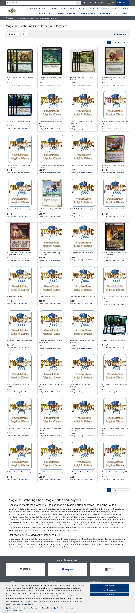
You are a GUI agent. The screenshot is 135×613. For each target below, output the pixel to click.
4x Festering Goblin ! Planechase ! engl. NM (19, 210)
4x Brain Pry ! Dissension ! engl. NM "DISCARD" (81, 122)
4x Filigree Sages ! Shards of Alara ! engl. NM (51, 122)
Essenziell (12, 608)
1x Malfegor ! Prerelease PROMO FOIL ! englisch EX (114, 166)
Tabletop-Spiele (103, 13)
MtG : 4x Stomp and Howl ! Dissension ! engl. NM (50, 429)
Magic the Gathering (110, 8)
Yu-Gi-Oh (116, 13)
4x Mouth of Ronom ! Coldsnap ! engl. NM (114, 472)
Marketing (34, 608)
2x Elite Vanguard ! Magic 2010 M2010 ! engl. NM (50, 210)
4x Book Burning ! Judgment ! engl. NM (81, 165)
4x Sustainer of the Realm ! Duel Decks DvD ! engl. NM (50, 341)
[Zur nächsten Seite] (124, 42)
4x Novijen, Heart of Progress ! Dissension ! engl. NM (115, 429)
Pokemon (125, 8)
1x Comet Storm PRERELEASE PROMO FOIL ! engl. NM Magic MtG (19, 254)
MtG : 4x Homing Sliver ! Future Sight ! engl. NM (18, 385)
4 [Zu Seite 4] (118, 42)
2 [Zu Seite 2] (112, 42)
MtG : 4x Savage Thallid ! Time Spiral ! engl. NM (20, 78)
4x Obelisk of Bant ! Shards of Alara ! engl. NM (51, 473)
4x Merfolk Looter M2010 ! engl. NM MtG (114, 340)
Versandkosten (25, 85)
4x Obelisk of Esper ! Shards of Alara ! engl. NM (115, 122)
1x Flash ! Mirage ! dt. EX (14, 296)
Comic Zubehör (95, 8)
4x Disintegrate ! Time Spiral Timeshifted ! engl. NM (82, 473)
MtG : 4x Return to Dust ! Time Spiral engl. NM (114, 385)
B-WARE (125, 13)
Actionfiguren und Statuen (38, 8)
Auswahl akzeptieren (109, 590)
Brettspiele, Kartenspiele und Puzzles (73, 8)
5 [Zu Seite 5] (121, 42)
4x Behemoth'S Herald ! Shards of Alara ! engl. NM (82, 341)
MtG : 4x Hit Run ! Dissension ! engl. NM (82, 209)
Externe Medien (47, 608)
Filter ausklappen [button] (120, 34)
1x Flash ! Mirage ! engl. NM (47, 296)
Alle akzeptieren (109, 586)
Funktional (69, 608)
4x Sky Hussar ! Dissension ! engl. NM (18, 428)
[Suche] (78, 3)
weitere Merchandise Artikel (66, 13)
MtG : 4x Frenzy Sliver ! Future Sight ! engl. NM (51, 385)
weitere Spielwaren (86, 13)
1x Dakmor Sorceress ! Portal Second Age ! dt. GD (115, 297)
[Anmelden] (88, 3)
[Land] (109, 3)
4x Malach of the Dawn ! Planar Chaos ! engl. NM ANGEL (113, 78)
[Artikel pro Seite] (24, 34)
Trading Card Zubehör (45, 13)
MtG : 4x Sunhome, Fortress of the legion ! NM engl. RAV (19, 166)
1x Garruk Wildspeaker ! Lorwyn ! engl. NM (19, 340)
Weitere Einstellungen (14, 610)
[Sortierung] (13, 34)
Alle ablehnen (109, 594)
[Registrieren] (100, 3)
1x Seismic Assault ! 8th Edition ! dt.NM (81, 253)
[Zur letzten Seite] (127, 42)
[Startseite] (10, 18)
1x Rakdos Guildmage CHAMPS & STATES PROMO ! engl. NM (115, 254)
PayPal (59, 608)
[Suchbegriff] (41, 3)
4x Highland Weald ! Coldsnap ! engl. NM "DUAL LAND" (51, 254)
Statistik (23, 608)
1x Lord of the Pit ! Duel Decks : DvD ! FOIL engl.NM (115, 210)
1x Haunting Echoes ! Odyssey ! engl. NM (82, 296)
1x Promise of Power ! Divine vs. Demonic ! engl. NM (51, 78)
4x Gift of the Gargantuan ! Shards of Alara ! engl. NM (83, 429)
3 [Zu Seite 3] (115, 42)
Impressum (41, 601)
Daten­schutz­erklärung (25, 604)
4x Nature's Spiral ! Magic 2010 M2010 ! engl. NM (82, 78)
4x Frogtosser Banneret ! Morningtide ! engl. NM (81, 385)
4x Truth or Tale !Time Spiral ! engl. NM (18, 121)
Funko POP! (54, 8)
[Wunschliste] (113, 3)
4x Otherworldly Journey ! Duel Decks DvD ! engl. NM (51, 166)
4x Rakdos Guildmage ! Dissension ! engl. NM (19, 473)
